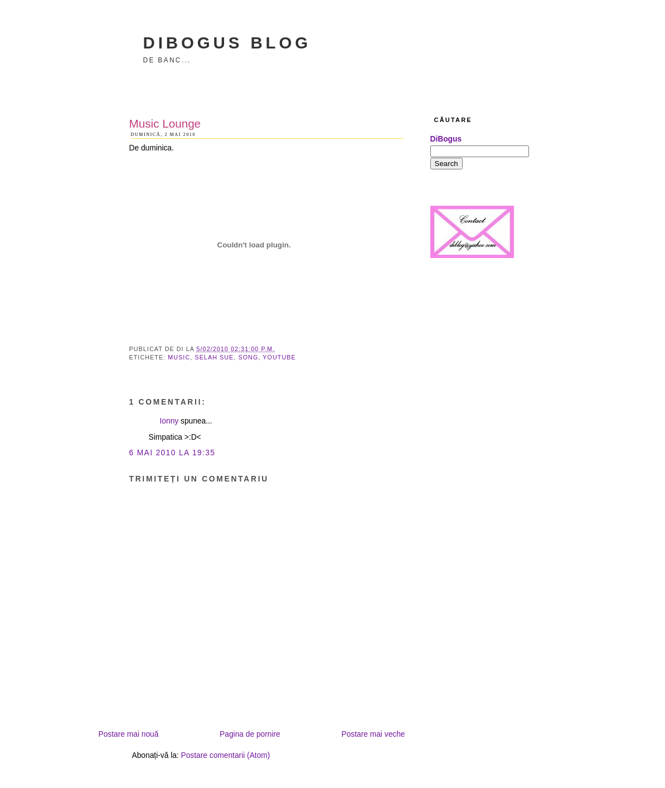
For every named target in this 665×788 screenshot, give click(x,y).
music (179, 357)
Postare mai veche (373, 734)
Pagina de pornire (250, 734)
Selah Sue (214, 357)
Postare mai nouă (129, 734)
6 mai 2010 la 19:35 (172, 453)
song (248, 357)
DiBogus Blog (227, 42)
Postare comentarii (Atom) (225, 755)
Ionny (169, 421)
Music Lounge (165, 123)
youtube (279, 357)
